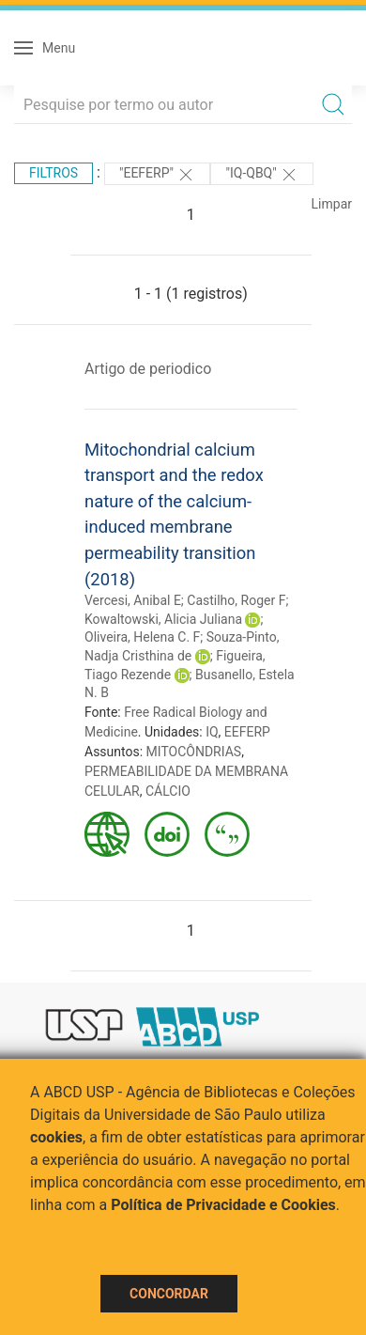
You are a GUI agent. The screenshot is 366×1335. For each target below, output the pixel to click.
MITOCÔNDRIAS (194, 751)
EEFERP (247, 731)
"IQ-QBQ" (261, 174)
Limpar (332, 203)
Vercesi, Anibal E (132, 600)
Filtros (53, 172)
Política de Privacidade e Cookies (223, 1205)
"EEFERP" (157, 174)
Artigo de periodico (147, 369)
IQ (212, 731)
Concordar (169, 1293)
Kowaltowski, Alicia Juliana (163, 619)
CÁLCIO (168, 791)
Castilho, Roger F (236, 600)
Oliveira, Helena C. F (142, 636)
